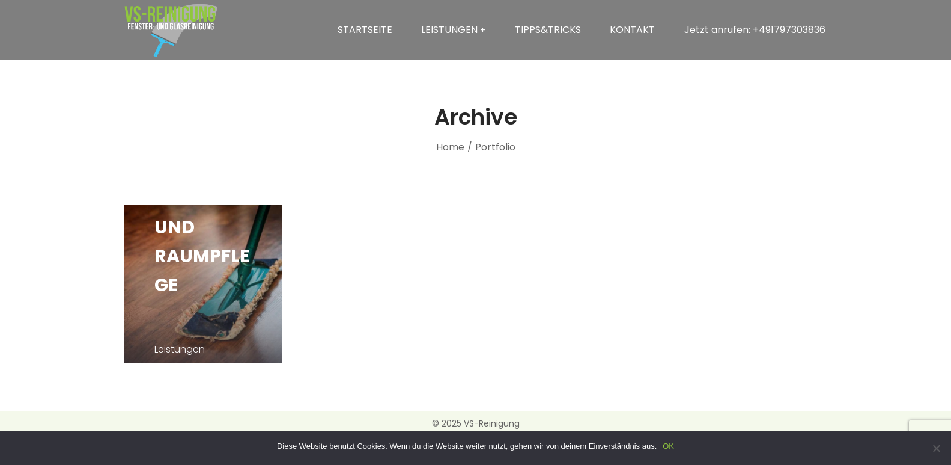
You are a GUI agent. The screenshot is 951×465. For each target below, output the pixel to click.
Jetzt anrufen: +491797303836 (754, 30)
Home (450, 147)
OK (668, 446)
